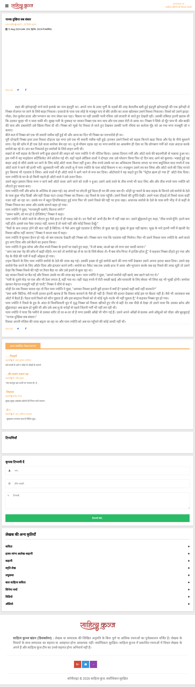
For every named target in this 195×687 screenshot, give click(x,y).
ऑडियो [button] (97, 604)
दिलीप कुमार (30, 24)
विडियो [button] (97, 596)
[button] (18, 89)
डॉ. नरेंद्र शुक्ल (18, 378)
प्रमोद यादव (17, 396)
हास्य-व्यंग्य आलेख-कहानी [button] (97, 553)
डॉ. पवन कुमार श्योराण (21, 360)
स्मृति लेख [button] (97, 568)
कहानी (19, 24)
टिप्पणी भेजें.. (97, 518)
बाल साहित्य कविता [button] (97, 582)
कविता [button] (97, 546)
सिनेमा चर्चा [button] (97, 589)
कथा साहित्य (10, 24)
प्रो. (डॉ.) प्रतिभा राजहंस (22, 414)
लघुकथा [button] (97, 575)
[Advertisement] (97, 57)
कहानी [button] (97, 561)
